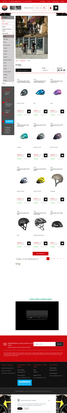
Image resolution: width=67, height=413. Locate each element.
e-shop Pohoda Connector (37, 391)
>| (63, 258)
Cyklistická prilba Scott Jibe (56, 169)
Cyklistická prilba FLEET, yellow (40, 169)
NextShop (27, 391)
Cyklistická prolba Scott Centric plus (40, 213)
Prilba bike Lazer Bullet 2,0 (56, 213)
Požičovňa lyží (55, 1)
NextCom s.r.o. (48, 391)
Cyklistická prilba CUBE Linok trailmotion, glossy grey (23, 82)
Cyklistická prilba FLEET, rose (56, 125)
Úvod (6, 1)
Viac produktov (41, 253)
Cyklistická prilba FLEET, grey (40, 125)
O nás (48, 1)
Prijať (20, 408)
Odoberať (59, 344)
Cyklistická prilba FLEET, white (23, 169)
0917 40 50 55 (28, 1)
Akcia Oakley (5, 23)
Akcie (3, 20)
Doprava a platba (6, 370)
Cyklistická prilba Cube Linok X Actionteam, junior (40, 82)
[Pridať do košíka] (29, 111)
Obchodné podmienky (7, 368)
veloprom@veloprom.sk (16, 1)
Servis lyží (43, 1)
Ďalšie (62, 1)
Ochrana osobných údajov (8, 373)
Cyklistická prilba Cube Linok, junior (56, 81)
